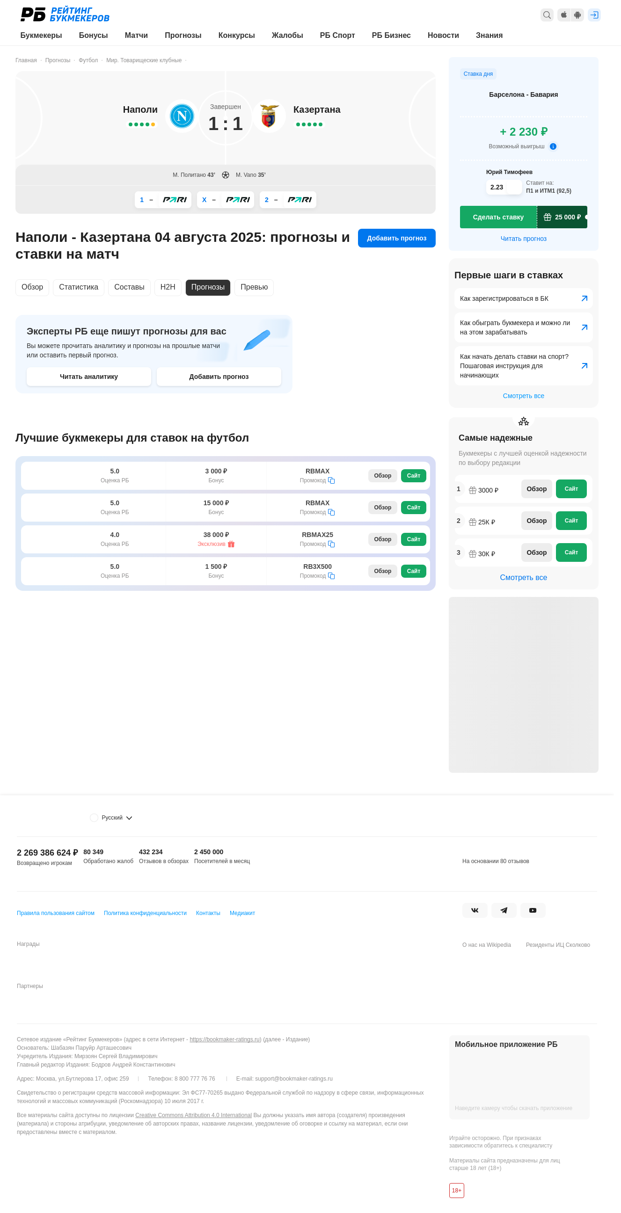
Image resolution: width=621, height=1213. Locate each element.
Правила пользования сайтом (56, 913)
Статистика (78, 287)
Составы (129, 287)
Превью (254, 287)
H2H (168, 287)
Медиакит (242, 913)
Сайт (414, 475)
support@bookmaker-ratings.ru (294, 1078)
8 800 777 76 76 (195, 1078)
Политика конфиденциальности (145, 913)
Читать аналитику (89, 376)
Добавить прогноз (397, 238)
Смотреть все (523, 395)
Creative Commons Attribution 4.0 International (193, 1115)
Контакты (208, 913)
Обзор (32, 287)
